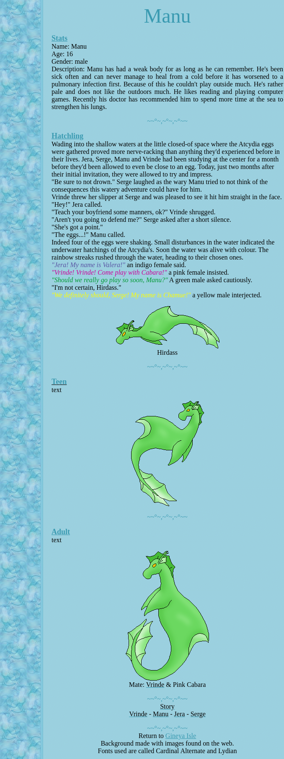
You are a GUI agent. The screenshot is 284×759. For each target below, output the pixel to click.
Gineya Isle (180, 735)
